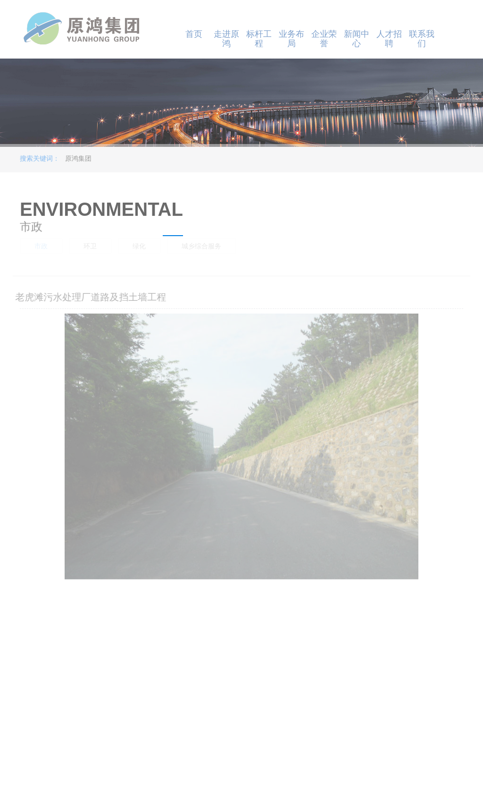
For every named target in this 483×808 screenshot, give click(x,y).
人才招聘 (389, 38)
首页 (193, 34)
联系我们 (421, 38)
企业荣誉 (324, 38)
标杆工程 (259, 38)
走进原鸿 (226, 38)
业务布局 (291, 38)
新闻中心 (356, 38)
